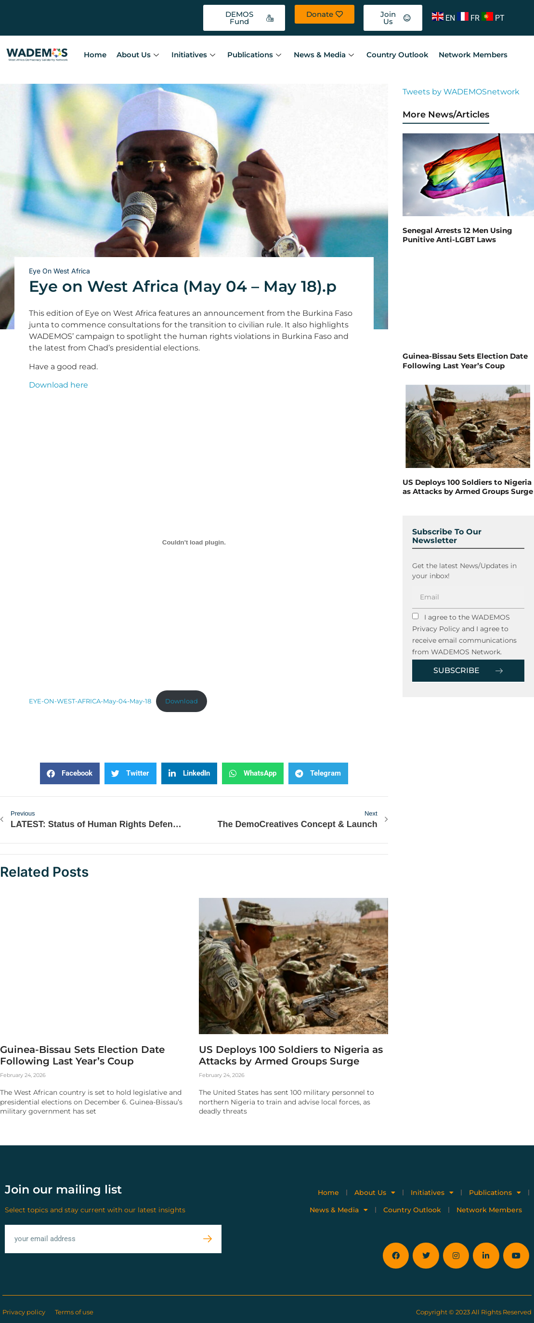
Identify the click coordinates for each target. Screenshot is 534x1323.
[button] (70, 773)
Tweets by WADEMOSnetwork (461, 91)
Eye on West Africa (59, 271)
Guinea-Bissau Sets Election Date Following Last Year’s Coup (82, 1054)
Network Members (470, 54)
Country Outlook (396, 54)
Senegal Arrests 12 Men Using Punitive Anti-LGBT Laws (457, 235)
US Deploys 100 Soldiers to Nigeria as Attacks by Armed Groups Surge (291, 1054)
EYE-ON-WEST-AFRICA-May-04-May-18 (90, 701)
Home (95, 54)
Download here (58, 384)
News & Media (323, 54)
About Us (138, 54)
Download (181, 701)
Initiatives (193, 54)
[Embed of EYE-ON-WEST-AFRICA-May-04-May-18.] (194, 542)
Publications (254, 54)
